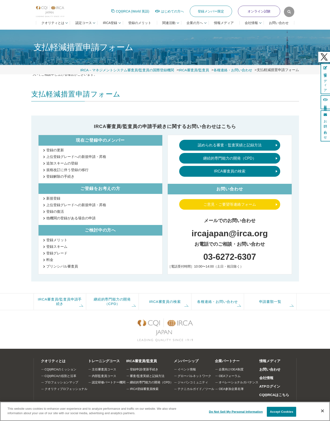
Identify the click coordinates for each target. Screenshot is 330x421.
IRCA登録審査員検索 (144, 389)
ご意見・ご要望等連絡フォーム (229, 204)
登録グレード (56, 253)
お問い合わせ (279, 23)
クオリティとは (53, 361)
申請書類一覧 (270, 302)
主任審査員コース (104, 369)
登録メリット (56, 240)
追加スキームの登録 (62, 163)
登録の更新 (55, 150)
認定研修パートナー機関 (108, 382)
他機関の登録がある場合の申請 (71, 218)
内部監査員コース (104, 376)
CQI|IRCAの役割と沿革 (61, 376)
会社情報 (266, 378)
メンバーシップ (186, 361)
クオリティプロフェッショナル (66, 389)
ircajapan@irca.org (229, 233)
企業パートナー (227, 361)
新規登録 (53, 198)
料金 (49, 260)
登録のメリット (139, 23)
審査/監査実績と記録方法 (147, 376)
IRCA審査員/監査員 (141, 361)
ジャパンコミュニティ (193, 382)
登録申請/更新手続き (144, 369)
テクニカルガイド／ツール (196, 389)
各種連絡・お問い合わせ (217, 302)
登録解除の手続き (60, 176)
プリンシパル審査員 (62, 266)
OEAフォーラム (230, 376)
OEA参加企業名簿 (231, 389)
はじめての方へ (172, 11)
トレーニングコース (104, 361)
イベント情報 (187, 369)
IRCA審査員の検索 (229, 171)
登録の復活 (55, 211)
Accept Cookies (281, 411)
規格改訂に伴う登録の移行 (67, 170)
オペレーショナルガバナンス (239, 382)
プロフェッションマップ (61, 382)
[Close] (322, 411)
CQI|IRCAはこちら (274, 395)
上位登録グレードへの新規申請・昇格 (76, 157)
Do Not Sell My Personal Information (236, 411)
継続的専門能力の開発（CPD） (229, 158)
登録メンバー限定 (211, 11)
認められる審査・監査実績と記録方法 (230, 145)
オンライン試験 (259, 11)
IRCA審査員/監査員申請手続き (60, 301)
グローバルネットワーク (194, 376)
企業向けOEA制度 (231, 369)
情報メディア (224, 23)
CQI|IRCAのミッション (61, 369)
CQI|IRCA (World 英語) (132, 11)
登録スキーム (56, 247)
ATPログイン (269, 386)
